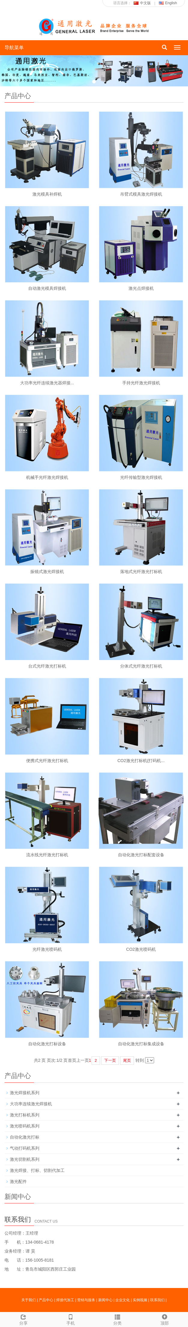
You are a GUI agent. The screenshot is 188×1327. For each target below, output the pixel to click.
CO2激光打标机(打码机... (141, 760)
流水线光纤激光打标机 (47, 854)
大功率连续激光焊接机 (31, 1103)
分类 (117, 1318)
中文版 (142, 3)
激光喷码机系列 (24, 1126)
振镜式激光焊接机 (47, 571)
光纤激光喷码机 (47, 949)
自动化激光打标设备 (47, 1043)
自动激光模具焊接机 (47, 288)
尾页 (127, 1060)
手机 (70, 1318)
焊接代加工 (65, 1300)
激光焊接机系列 (24, 1092)
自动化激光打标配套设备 (141, 854)
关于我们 (28, 1300)
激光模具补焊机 (47, 194)
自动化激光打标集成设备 (141, 1043)
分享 (23, 1318)
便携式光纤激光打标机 (47, 760)
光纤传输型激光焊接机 (141, 477)
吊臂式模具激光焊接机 (141, 194)
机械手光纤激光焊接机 (47, 477)
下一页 (110, 1060)
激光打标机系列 (24, 1114)
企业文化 (122, 1300)
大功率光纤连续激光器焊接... (47, 382)
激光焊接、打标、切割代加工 (37, 1170)
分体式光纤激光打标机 (141, 666)
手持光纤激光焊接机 (141, 382)
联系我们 (157, 1300)
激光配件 (18, 1181)
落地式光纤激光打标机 (141, 571)
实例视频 (140, 1300)
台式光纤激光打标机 (47, 666)
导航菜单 (14, 47)
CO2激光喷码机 (141, 949)
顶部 (164, 1318)
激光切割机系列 (24, 1159)
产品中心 (46, 1300)
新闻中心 (105, 1300)
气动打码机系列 (24, 1148)
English (168, 3)
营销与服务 (86, 1300)
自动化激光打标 (24, 1137)
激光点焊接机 (141, 288)
